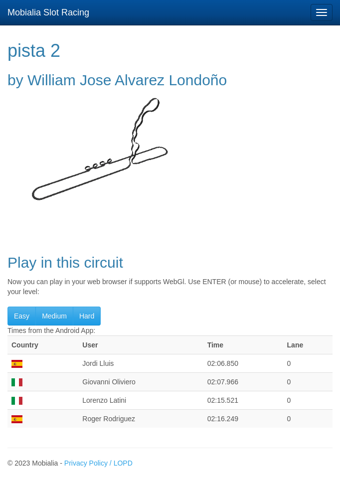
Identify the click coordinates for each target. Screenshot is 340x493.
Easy (21, 316)
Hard (86, 316)
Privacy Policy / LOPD (98, 463)
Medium (54, 316)
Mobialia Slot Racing (48, 12)
